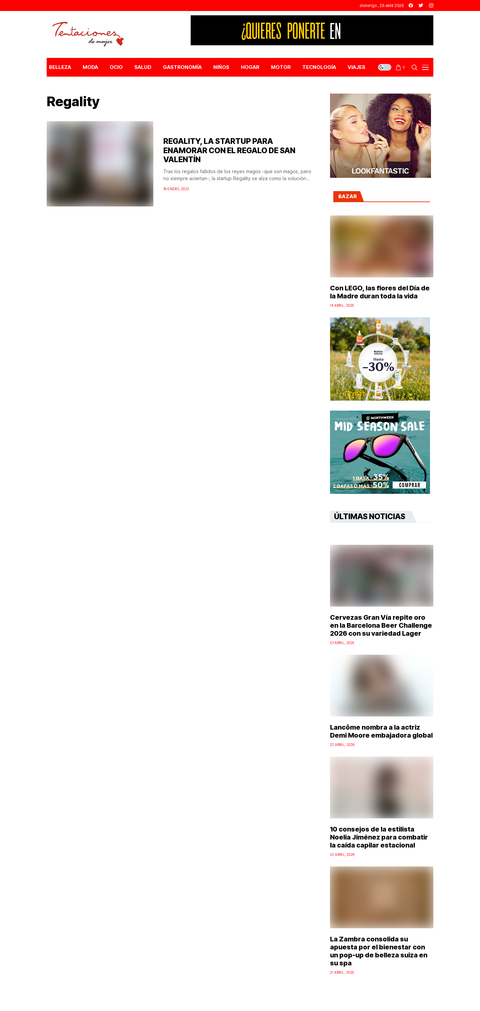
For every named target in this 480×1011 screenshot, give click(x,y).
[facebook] (411, 5)
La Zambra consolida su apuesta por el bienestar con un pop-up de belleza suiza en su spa (378, 951)
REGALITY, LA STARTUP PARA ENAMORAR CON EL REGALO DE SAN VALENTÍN (229, 150)
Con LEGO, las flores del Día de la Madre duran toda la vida (380, 292)
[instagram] (431, 5)
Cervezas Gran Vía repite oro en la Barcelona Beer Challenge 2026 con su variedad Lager (381, 625)
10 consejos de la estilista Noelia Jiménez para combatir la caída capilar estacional (379, 837)
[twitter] (421, 5)
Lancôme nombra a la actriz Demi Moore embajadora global (381, 731)
